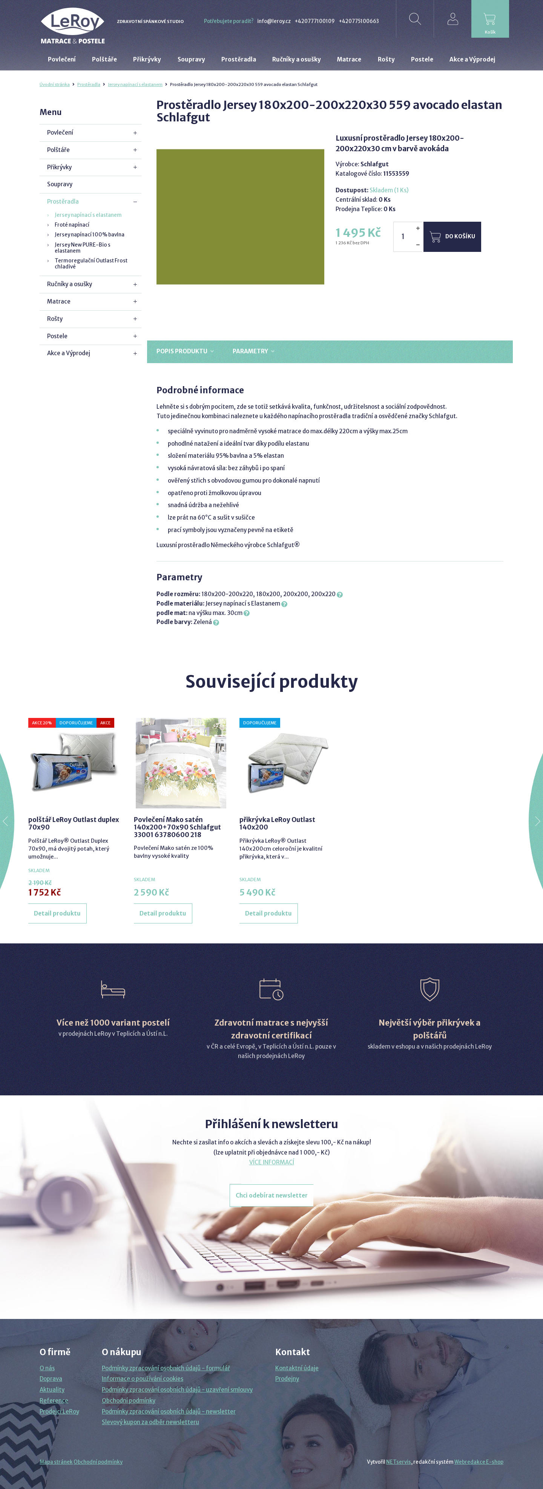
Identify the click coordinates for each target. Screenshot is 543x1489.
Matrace (59, 301)
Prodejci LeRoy (59, 1411)
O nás (47, 1368)
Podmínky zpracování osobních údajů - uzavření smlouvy (177, 1389)
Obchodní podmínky (128, 1400)
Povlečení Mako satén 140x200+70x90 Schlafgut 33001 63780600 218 (177, 827)
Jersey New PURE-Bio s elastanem (82, 248)
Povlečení (60, 132)
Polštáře (58, 149)
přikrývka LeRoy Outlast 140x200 (277, 823)
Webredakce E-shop (478, 1462)
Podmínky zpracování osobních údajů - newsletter (169, 1411)
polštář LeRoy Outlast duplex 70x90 (73, 823)
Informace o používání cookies (142, 1378)
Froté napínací (72, 225)
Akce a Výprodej (68, 353)
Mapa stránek (56, 1462)
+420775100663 (359, 21)
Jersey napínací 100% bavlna (89, 235)
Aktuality (52, 1389)
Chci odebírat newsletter (272, 1195)
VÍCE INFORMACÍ (271, 1162)
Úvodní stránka (55, 84)
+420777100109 (315, 21)
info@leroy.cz (274, 21)
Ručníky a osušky (69, 284)
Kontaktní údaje (297, 1368)
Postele (57, 336)
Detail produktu (57, 913)
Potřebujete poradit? (228, 21)
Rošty (55, 318)
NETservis (398, 1462)
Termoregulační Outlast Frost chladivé (91, 264)
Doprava (51, 1378)
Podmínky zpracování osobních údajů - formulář (166, 1368)
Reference (54, 1400)
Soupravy (59, 184)
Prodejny (287, 1378)
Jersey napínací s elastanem (135, 84)
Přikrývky (59, 167)
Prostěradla (88, 84)
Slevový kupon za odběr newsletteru (150, 1422)
